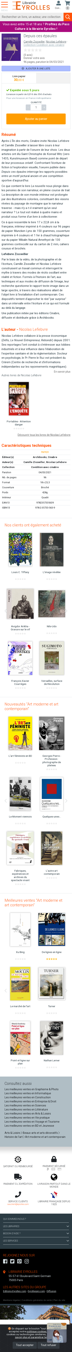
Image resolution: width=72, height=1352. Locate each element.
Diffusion (51, 1291)
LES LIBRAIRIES (36, 1226)
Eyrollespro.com (36, 1291)
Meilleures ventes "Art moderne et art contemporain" (33, 902)
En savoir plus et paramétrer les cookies (40, 1336)
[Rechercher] (32, 17)
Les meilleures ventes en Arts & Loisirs (28, 1113)
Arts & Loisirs (12, 1132)
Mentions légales (11, 1300)
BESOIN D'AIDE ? (36, 1233)
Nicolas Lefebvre (56, 41)
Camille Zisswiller (34, 41)
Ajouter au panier (36, 119)
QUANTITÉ (36, 102)
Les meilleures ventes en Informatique (28, 1093)
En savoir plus (62, 371)
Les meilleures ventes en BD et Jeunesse (29, 1125)
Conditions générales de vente (37, 1300)
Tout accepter (25, 1345)
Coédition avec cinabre (45, 467)
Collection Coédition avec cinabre (44, 45)
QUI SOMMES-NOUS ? (14, 1219)
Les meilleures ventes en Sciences (25, 1105)
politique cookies (36, 1331)
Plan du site (59, 1300)
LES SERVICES (36, 1240)
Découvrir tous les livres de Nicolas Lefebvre (44, 434)
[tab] (19, 78)
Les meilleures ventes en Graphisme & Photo (32, 1089)
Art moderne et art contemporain (45, 1136)
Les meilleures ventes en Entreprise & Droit (30, 1101)
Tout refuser (48, 1345)
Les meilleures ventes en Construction (28, 1097)
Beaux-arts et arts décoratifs (40, 1132)
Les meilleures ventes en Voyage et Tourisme (32, 1121)
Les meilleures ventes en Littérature (26, 1109)
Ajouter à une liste (36, 68)
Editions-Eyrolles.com (14, 1291)
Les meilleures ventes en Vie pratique (27, 1117)
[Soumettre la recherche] (68, 17)
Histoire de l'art (14, 1136)
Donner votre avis (34, 58)
